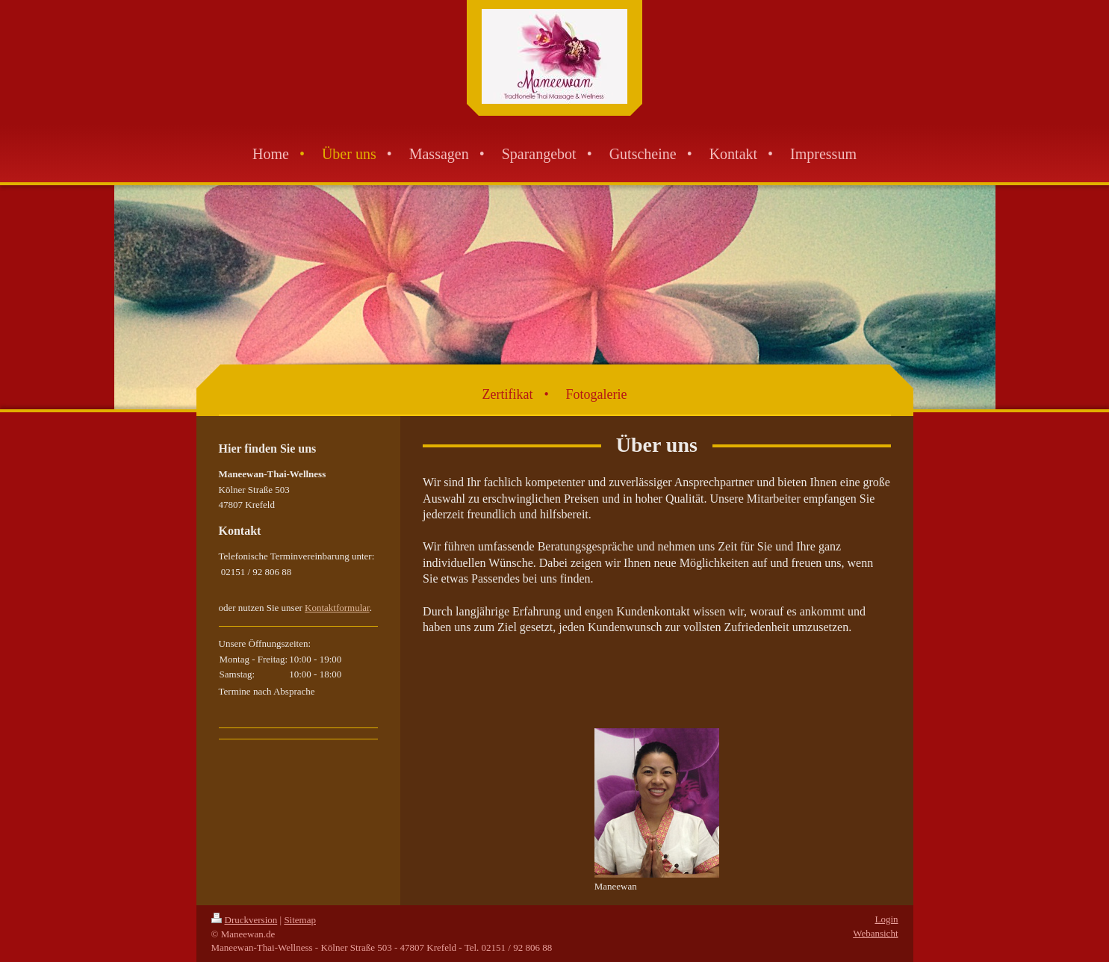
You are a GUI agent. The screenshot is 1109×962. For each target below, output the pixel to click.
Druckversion (244, 919)
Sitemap (300, 919)
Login (886, 919)
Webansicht (875, 933)
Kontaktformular (337, 607)
